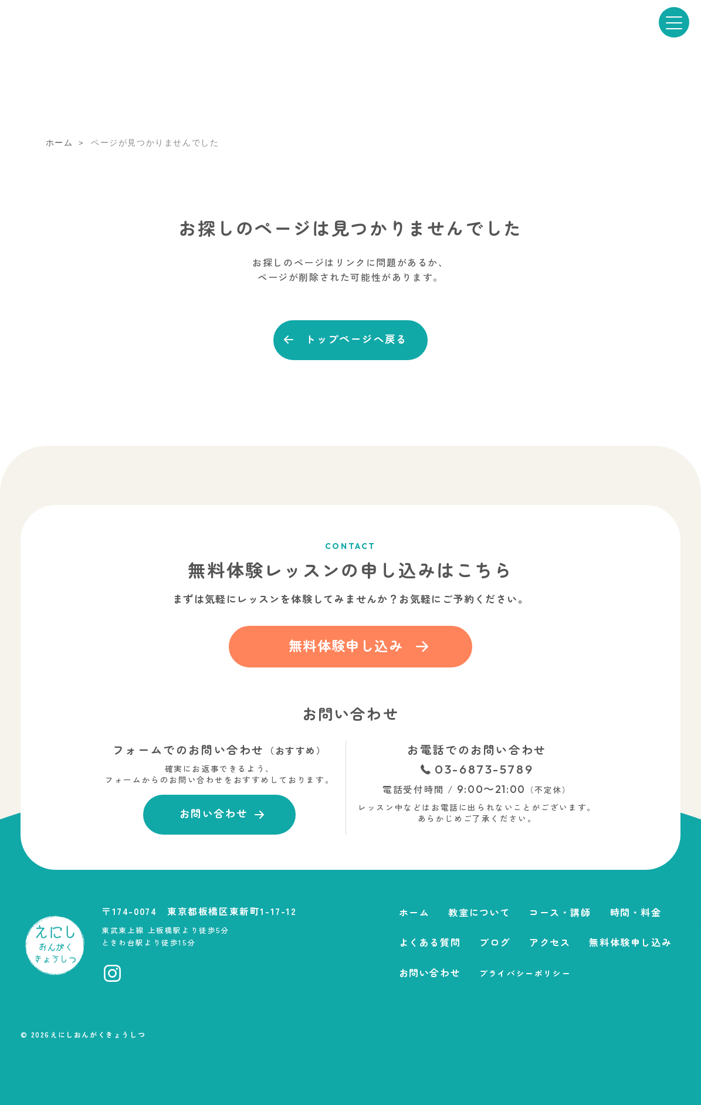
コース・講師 (560, 912)
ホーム (414, 912)
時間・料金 (636, 912)
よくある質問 (430, 942)
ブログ (494, 942)
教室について (479, 912)
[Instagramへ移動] (112, 973)
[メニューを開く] (674, 22)
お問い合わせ (430, 972)
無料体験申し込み (630, 942)
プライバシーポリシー (525, 973)
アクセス (549, 942)
